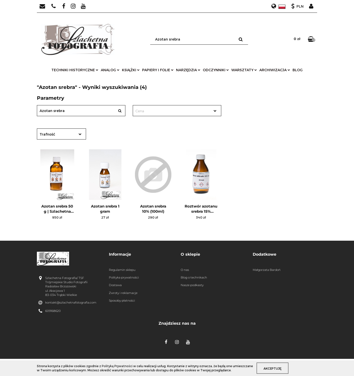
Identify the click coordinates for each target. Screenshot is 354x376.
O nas (185, 270)
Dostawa (115, 285)
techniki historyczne (74, 70)
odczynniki (216, 70)
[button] (141, 254)
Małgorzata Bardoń (266, 270)
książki (131, 70)
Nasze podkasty (192, 285)
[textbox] (172, 111)
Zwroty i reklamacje (123, 293)
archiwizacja (274, 70)
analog (110, 70)
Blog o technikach (194, 277)
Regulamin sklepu (122, 270)
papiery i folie (158, 70)
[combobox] (177, 110)
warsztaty (244, 70)
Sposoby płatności (122, 300)
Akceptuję (273, 368)
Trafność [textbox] (47, 134)
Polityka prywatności (124, 277)
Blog (298, 70)
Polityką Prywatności (117, 366)
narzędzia (188, 70)
